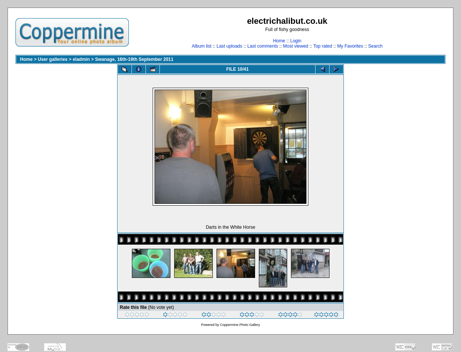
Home (279, 40)
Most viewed (295, 46)
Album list (202, 46)
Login (295, 40)
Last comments (262, 46)
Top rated (322, 46)
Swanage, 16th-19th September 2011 (134, 59)
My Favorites (350, 46)
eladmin (81, 59)
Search (375, 46)
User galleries (53, 59)
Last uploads (229, 46)
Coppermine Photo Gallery (240, 325)
